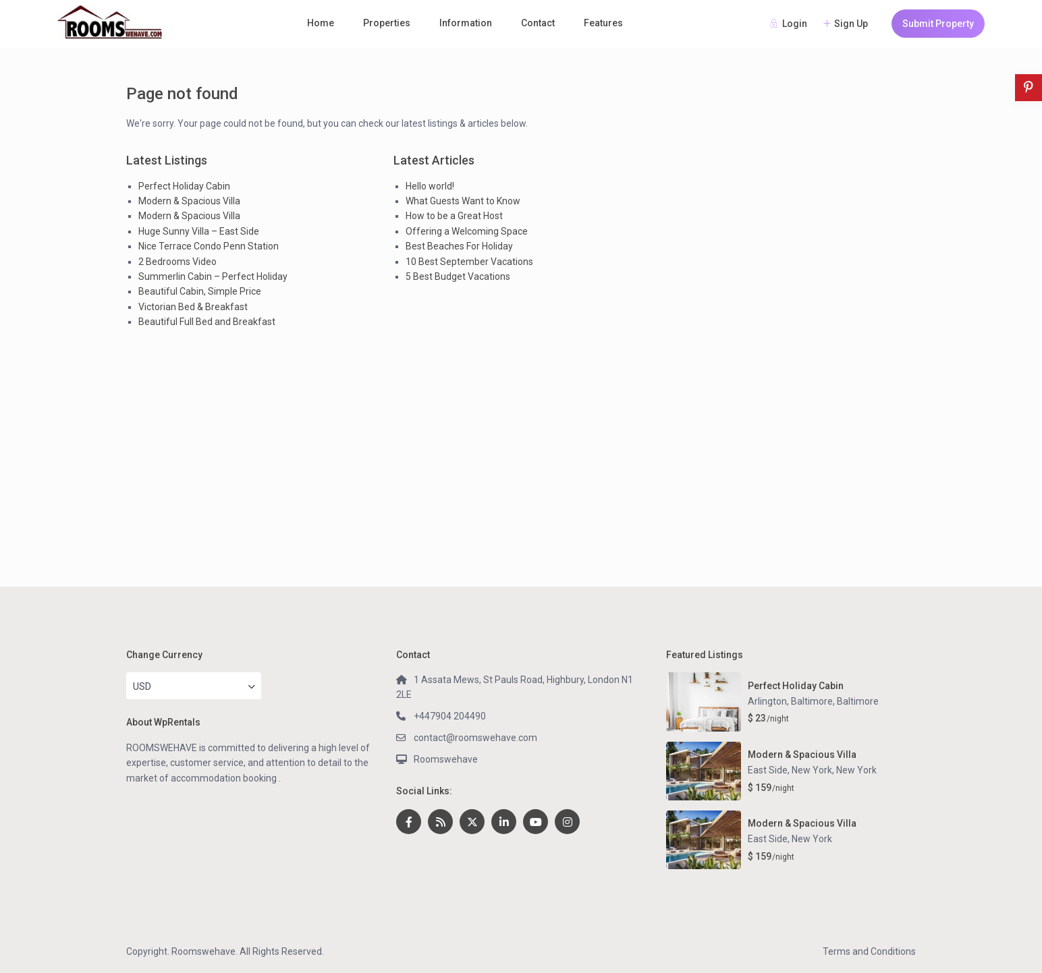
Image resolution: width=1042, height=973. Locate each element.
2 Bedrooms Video (177, 261)
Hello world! (430, 186)
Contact (538, 23)
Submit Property (938, 23)
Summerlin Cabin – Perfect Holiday (212, 276)
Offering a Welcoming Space (467, 231)
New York (856, 770)
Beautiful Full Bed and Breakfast (206, 321)
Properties (386, 23)
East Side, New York (790, 770)
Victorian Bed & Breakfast (193, 306)
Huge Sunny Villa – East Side (198, 231)
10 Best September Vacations (469, 261)
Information (465, 23)
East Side (768, 838)
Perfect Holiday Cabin (184, 186)
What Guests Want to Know (463, 201)
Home (320, 23)
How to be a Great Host (454, 215)
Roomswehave (446, 759)
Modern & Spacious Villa (189, 201)
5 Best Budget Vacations (458, 276)
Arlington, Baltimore (790, 701)
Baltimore (858, 701)
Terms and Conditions (869, 951)
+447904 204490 (450, 716)
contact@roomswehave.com (475, 737)
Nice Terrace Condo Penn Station (208, 246)
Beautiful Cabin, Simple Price (199, 291)
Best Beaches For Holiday (459, 246)
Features (603, 23)
